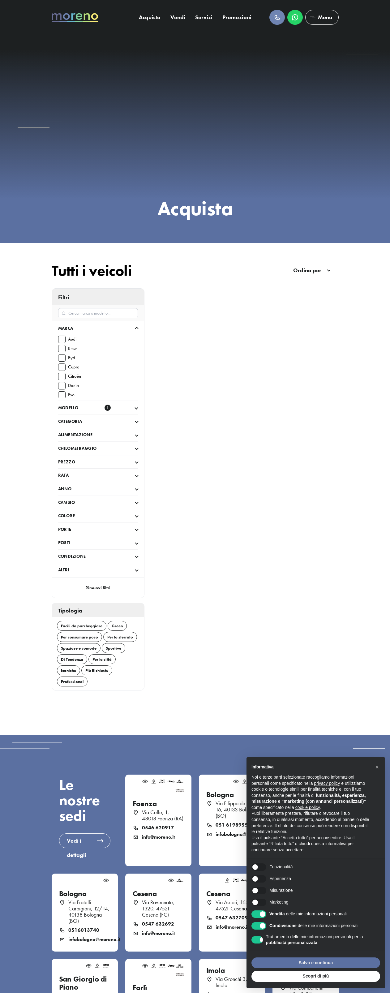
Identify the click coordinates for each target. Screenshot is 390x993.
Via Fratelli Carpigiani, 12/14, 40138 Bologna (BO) (88, 911)
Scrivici (295, 17)
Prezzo (66, 462)
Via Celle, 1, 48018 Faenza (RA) (162, 815)
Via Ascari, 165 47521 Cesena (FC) (236, 905)
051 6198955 (232, 825)
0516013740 (83, 930)
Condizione (72, 556)
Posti (64, 542)
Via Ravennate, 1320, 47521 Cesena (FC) (158, 908)
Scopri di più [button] (316, 976)
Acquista (150, 17)
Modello (84, 408)
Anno (65, 489)
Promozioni (236, 17)
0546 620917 (158, 828)
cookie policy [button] (307, 807)
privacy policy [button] (327, 783)
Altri (63, 570)
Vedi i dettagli (76, 842)
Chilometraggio (77, 448)
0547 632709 (232, 918)
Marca (65, 328)
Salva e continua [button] (316, 962)
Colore (66, 515)
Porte (64, 529)
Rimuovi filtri (97, 588)
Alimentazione (75, 434)
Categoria (70, 421)
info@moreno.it (158, 837)
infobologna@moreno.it (237, 834)
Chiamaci (277, 17)
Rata (63, 475)
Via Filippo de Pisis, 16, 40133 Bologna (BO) (236, 809)
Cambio (66, 502)
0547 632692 (158, 924)
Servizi (203, 17)
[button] (377, 767)
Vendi (177, 17)
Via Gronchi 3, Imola (231, 982)
